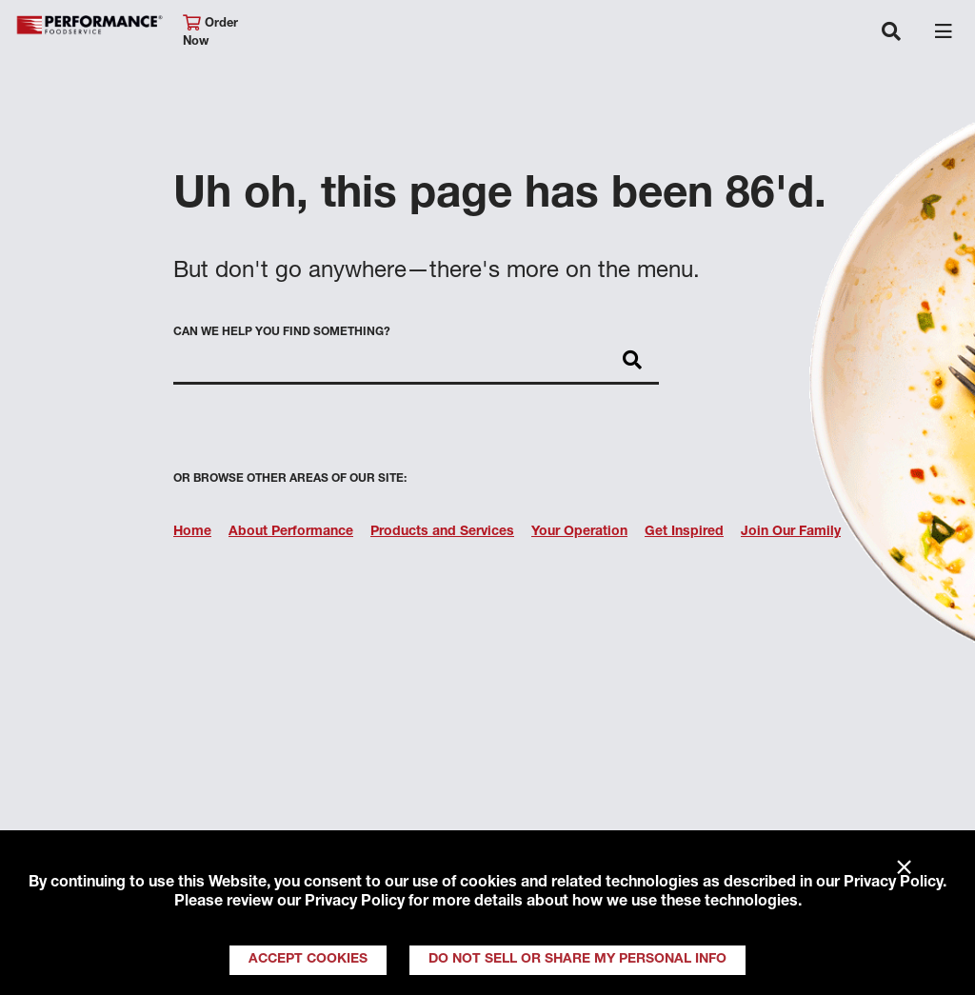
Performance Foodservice (89, 25)
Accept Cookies (308, 959)
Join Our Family (791, 532)
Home (192, 532)
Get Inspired (684, 532)
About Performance (291, 532)
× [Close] (904, 868)
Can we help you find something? (281, 332)
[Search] (632, 362)
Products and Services (442, 532)
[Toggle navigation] (891, 33)
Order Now (210, 32)
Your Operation (579, 532)
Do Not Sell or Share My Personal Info (577, 959)
